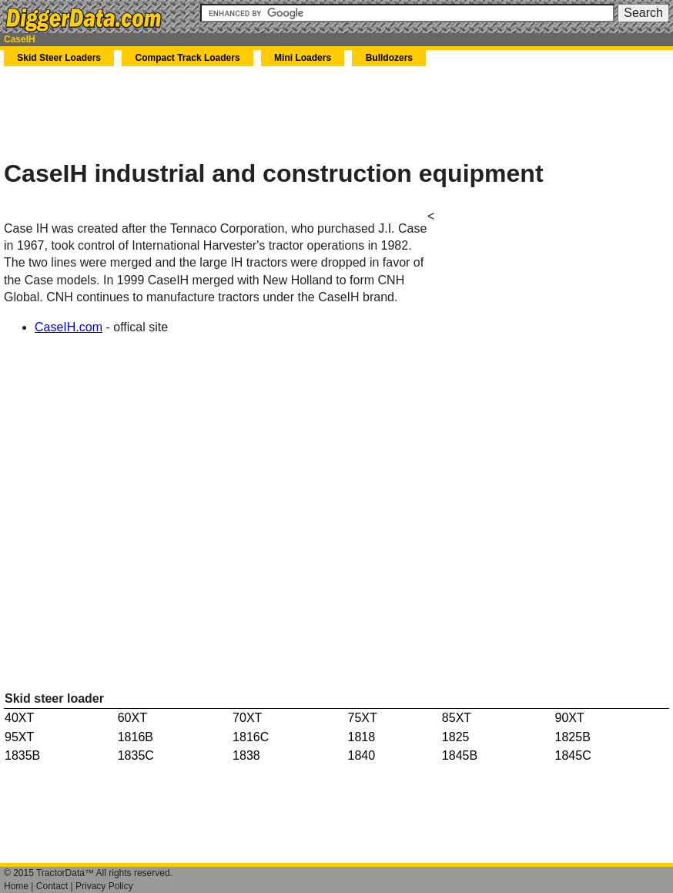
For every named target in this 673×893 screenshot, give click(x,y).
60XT (132, 717)
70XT (247, 717)
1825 (456, 737)
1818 (362, 737)
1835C (136, 755)
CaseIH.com (68, 327)
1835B (22, 755)
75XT (362, 717)
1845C (573, 755)
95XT (19, 737)
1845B (459, 755)
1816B (135, 737)
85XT (456, 717)
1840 (362, 755)
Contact (52, 886)
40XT (19, 717)
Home (16, 886)
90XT (569, 717)
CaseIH (19, 39)
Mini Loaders (302, 57)
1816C (251, 737)
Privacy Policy (104, 886)
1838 (246, 755)
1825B (573, 737)
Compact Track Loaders (188, 57)
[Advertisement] (184, 112)
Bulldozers (389, 57)
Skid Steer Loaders (59, 57)
